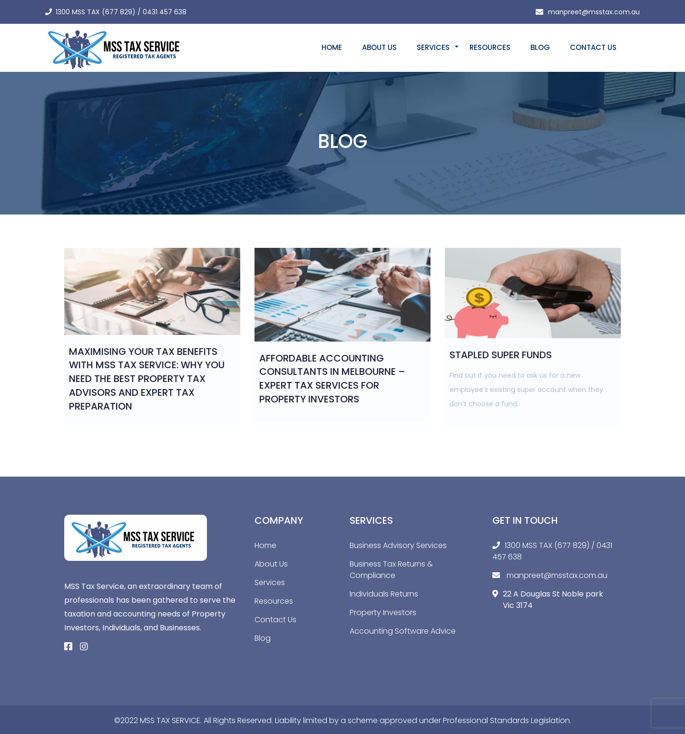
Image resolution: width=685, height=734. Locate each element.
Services (433, 47)
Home (332, 47)
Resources (490, 47)
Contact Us (593, 47)
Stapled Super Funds (501, 355)
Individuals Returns (384, 593)
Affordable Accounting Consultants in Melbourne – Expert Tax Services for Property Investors (332, 379)
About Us (379, 47)
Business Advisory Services (398, 545)
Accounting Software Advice (403, 631)
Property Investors (383, 612)
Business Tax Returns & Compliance (391, 569)
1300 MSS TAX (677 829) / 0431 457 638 (121, 12)
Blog (540, 47)
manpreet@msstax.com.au (594, 12)
